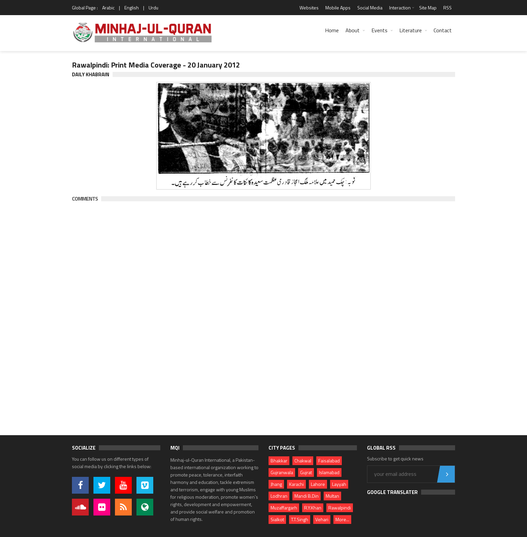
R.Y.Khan (312, 507)
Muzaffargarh (284, 507)
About (353, 30)
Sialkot (277, 519)
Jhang (276, 484)
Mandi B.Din (306, 495)
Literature (410, 30)
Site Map (428, 7)
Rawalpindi (339, 507)
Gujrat (306, 472)
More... (342, 519)
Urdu (153, 7)
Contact (443, 30)
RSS (447, 7)
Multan (332, 495)
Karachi (296, 484)
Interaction (400, 7)
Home (332, 30)
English (131, 7)
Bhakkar (279, 460)
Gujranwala (282, 472)
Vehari (321, 519)
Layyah (339, 484)
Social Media (369, 7)
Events (379, 30)
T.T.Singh (299, 519)
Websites (309, 7)
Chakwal (302, 460)
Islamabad (329, 472)
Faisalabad (329, 460)
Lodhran (279, 495)
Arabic (108, 7)
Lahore (318, 484)
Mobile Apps (338, 7)
